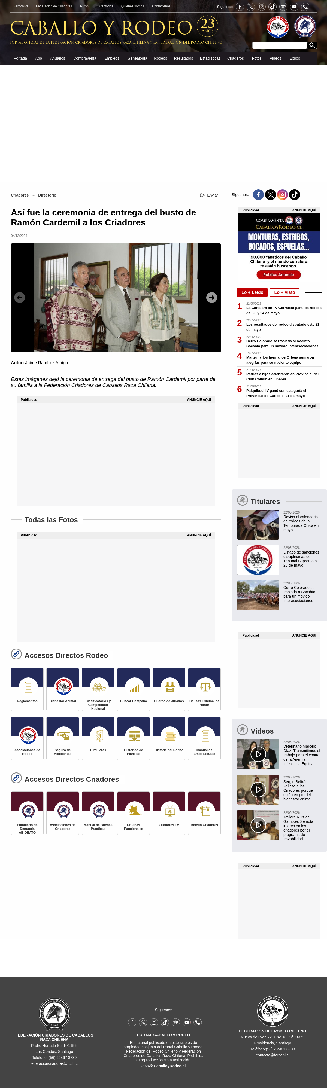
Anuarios (57, 58)
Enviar (212, 195)
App (38, 58)
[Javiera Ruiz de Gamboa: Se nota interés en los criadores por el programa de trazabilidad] (279, 825)
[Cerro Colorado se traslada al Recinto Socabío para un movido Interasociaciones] (279, 591)
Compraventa (84, 58)
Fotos (257, 58)
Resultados (183, 58)
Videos (275, 58)
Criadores (20, 195)
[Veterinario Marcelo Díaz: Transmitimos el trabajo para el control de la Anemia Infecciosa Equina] (279, 752)
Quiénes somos (132, 6)
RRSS (84, 6)
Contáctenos (161, 6)
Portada (20, 58)
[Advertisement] (164, 123)
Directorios (105, 6)
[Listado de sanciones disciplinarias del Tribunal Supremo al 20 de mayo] (279, 556)
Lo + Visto (284, 292)
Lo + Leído (252, 292)
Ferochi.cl (21, 6)
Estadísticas (210, 58)
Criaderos (235, 58)
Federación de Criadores (54, 6)
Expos (294, 58)
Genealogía (137, 58)
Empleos (111, 58)
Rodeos (160, 58)
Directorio (47, 195)
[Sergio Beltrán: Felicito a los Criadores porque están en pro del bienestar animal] (279, 788)
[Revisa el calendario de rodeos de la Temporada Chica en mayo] (279, 521)
